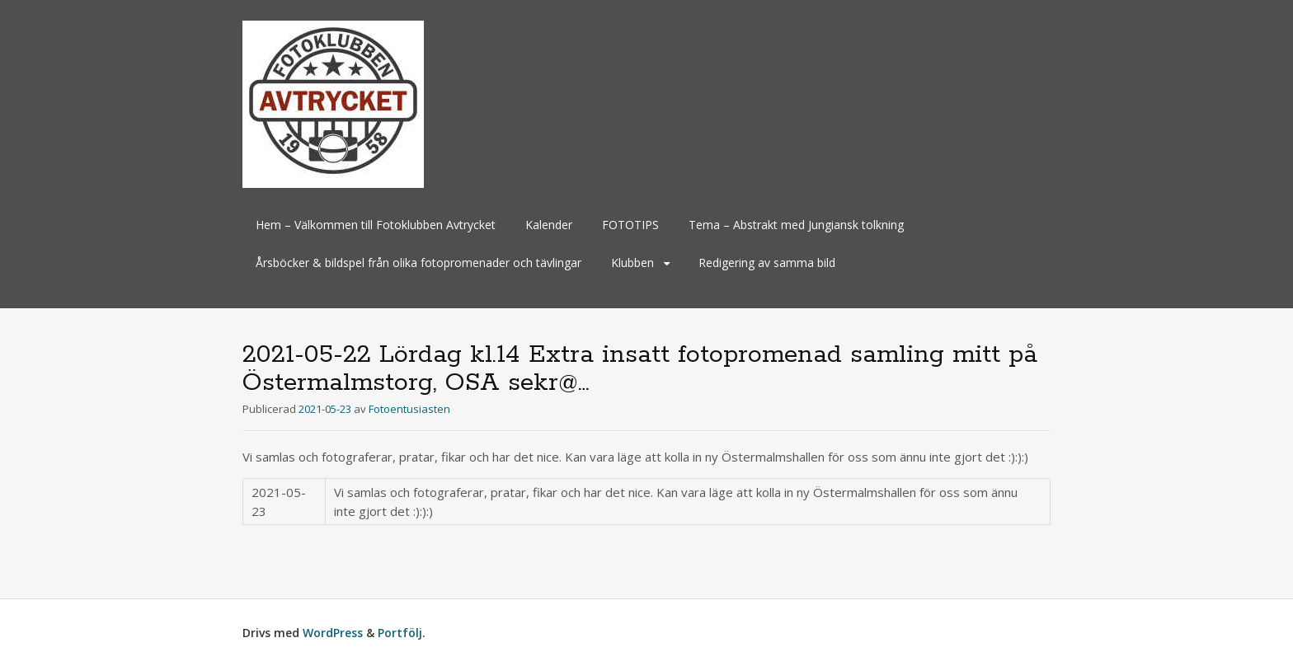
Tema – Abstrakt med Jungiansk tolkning (796, 224)
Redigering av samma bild (766, 262)
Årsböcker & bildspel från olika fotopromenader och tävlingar (418, 262)
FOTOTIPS (630, 224)
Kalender (548, 224)
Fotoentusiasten (409, 408)
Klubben (632, 262)
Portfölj (400, 632)
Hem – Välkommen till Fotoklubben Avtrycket (376, 224)
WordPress (333, 632)
